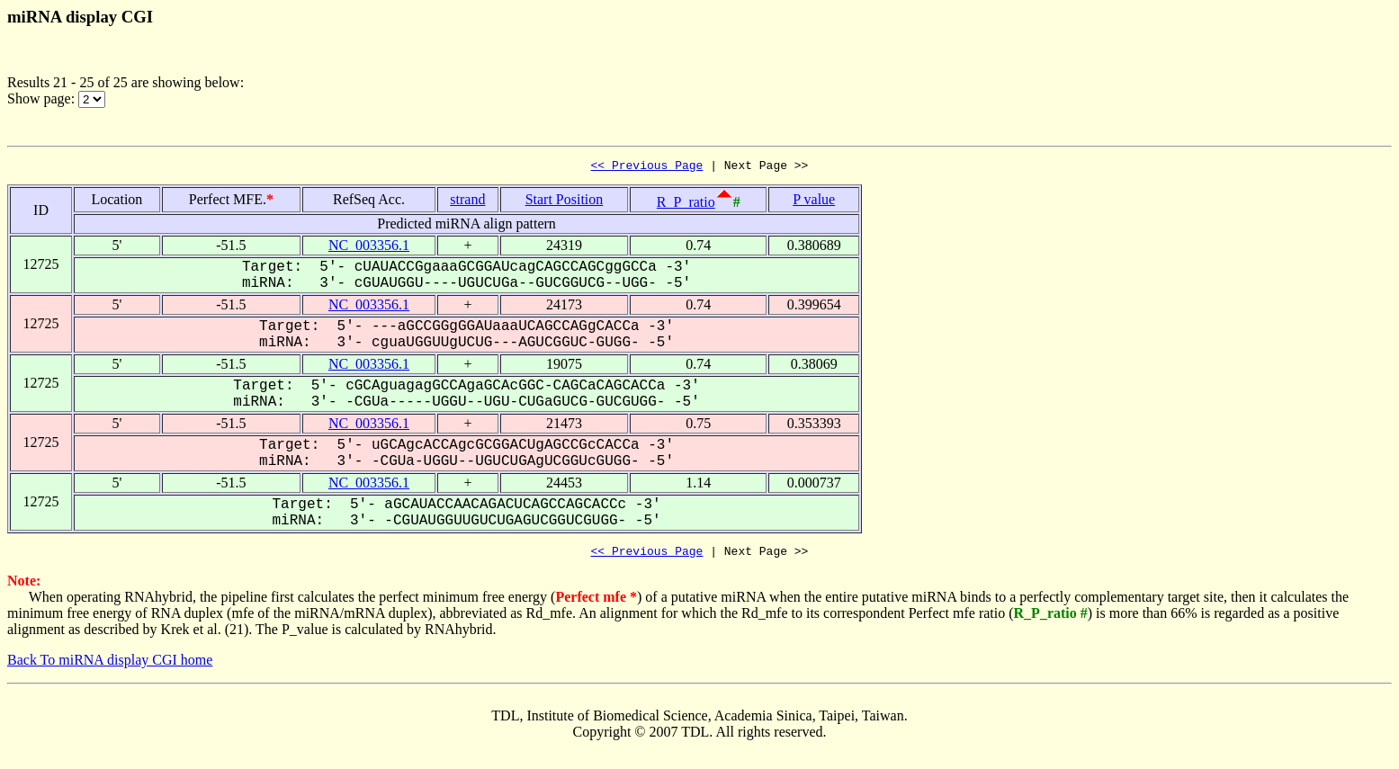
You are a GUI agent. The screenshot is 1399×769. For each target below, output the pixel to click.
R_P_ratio (686, 204)
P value (814, 202)
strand (467, 202)
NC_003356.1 (368, 247)
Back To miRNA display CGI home (109, 665)
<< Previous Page (647, 167)
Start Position (564, 202)
